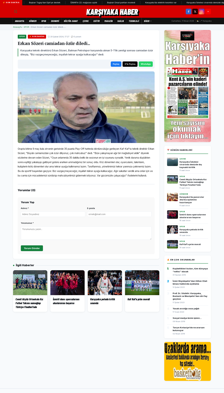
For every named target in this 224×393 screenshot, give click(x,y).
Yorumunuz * (27, 223)
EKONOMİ (55, 21)
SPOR (43, 21)
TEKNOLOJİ (134, 21)
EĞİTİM (96, 21)
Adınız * (25, 208)
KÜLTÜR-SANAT (71, 21)
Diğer (148, 21)
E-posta (91, 208)
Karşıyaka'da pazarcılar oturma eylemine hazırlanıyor (192, 200)
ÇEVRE (86, 21)
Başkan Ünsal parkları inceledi (127, 2)
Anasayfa (19, 21)
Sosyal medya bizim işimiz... (187, 318)
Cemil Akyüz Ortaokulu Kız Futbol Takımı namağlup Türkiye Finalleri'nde (193, 182)
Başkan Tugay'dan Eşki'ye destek (50, 2)
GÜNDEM (33, 21)
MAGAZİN (109, 21)
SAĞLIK (120, 21)
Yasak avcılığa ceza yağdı (186, 308)
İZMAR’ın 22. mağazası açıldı (89, 2)
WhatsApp (146, 64)
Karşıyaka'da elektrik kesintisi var (166, 2)
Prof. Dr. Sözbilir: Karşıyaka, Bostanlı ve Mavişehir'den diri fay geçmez (190, 296)
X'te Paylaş (130, 64)
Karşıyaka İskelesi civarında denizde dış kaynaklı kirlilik (191, 164)
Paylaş (116, 64)
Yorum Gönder (32, 248)
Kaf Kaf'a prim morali (190, 244)
